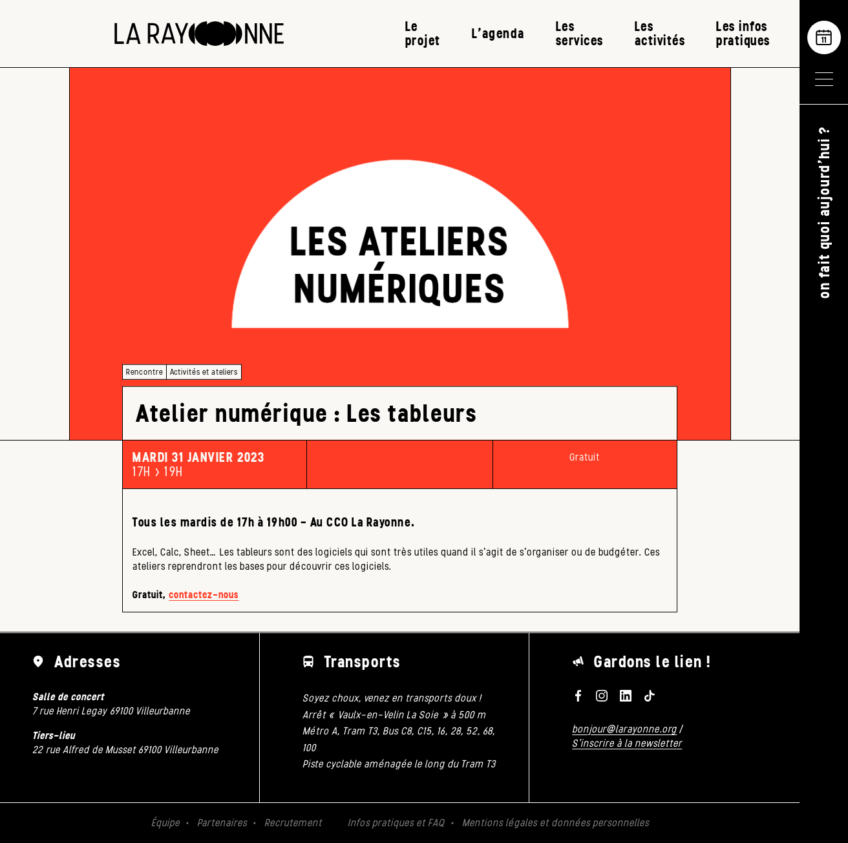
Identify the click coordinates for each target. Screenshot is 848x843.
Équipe (165, 823)
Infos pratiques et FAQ (396, 823)
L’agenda (498, 33)
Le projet (423, 33)
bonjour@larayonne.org (624, 729)
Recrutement (293, 823)
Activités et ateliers (204, 372)
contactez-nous (203, 594)
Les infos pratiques (743, 33)
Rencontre (144, 372)
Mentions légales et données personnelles (555, 823)
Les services (580, 33)
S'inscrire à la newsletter (627, 743)
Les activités (660, 33)
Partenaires (222, 823)
